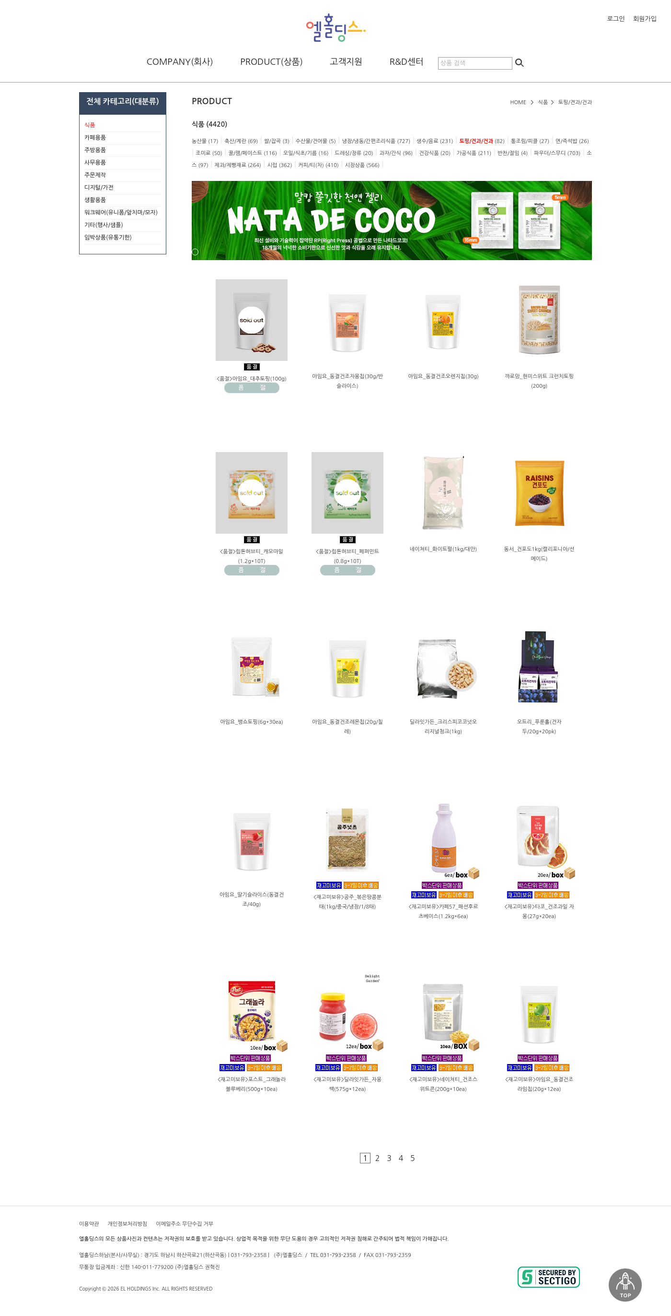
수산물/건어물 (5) (316, 141)
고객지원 (346, 62)
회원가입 (645, 19)
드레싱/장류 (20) (354, 153)
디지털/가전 (122, 188)
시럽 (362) (279, 165)
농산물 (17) (205, 141)
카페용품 (122, 138)
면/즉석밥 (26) (572, 141)
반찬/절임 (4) (512, 153)
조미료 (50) (209, 153)
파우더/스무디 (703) (557, 153)
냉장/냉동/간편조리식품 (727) (376, 141)
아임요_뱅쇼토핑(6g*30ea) (251, 722)
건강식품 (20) (435, 153)
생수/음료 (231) (434, 141)
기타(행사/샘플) (122, 225)
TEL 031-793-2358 (333, 1255)
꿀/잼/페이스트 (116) (253, 153)
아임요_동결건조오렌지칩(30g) (443, 376)
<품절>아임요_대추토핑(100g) (252, 379)
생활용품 (122, 200)
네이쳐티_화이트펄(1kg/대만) (443, 549)
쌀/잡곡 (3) (276, 141)
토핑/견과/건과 (575, 102)
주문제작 (122, 175)
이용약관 (89, 1224)
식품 (543, 102)
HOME (518, 102)
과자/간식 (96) (396, 153)
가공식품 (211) (474, 153)
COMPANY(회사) (180, 62)
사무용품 (122, 163)
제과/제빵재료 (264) (238, 165)
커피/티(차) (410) (318, 165)
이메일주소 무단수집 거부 (184, 1224)
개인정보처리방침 (127, 1224)
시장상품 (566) (362, 165)
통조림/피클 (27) (530, 141)
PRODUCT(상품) (271, 62)
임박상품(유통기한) (108, 237)
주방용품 (122, 150)
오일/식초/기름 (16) (306, 153)
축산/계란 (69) (241, 141)
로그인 (616, 19)
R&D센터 (407, 62)
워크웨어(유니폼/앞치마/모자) (121, 212)
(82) (482, 141)
